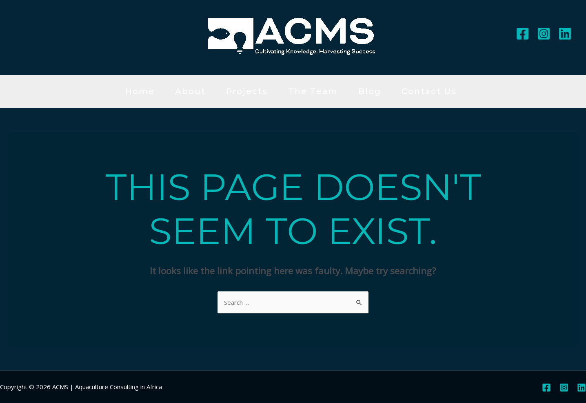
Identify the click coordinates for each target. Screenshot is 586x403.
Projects (247, 91)
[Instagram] (543, 33)
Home (140, 91)
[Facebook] (522, 33)
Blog (369, 91)
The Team (313, 91)
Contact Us (429, 91)
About (190, 91)
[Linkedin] (565, 33)
